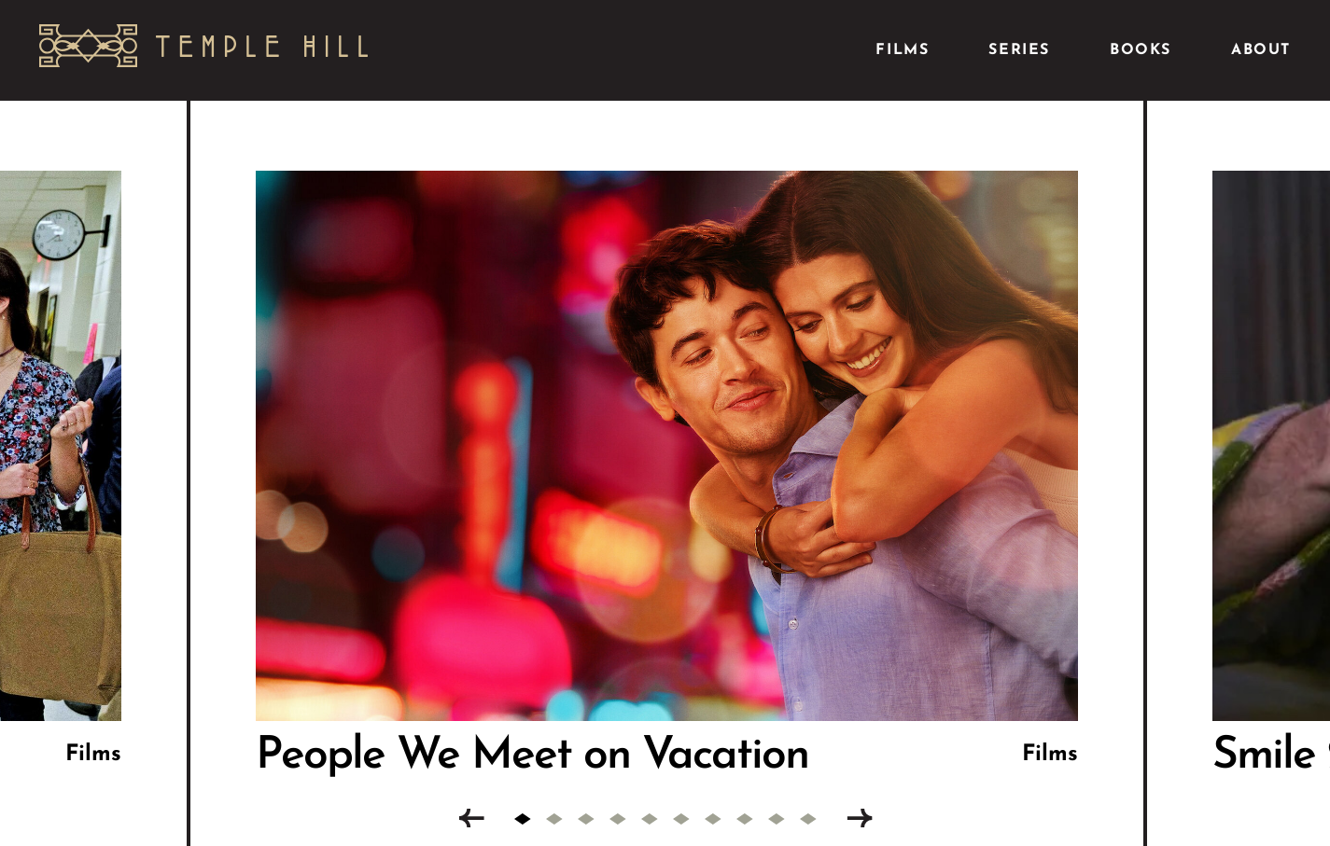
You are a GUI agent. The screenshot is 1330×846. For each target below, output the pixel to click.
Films (902, 50)
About (1261, 50)
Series (1019, 50)
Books (1140, 50)
